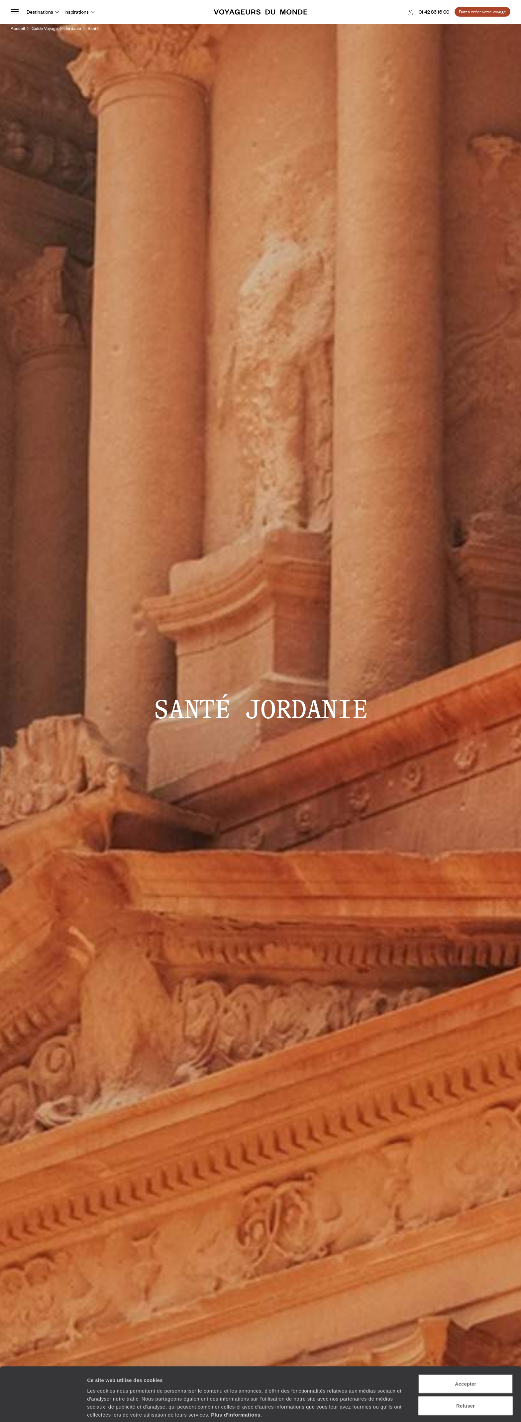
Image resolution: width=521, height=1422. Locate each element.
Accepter (465, 1356)
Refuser (465, 1378)
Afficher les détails (366, 1409)
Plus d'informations (235, 1387)
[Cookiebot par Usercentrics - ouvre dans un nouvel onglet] (43, 1409)
